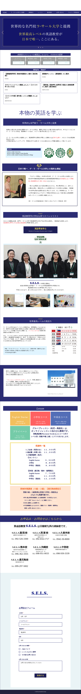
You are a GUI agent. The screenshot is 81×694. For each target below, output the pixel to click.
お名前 (21, 613)
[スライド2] (40, 47)
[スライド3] (42, 47)
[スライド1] (38, 47)
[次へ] (78, 32)
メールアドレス (23, 621)
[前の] (3, 32)
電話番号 (21, 628)
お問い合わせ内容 (23, 659)
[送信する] (40, 675)
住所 (20, 636)
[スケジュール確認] (18, 62)
